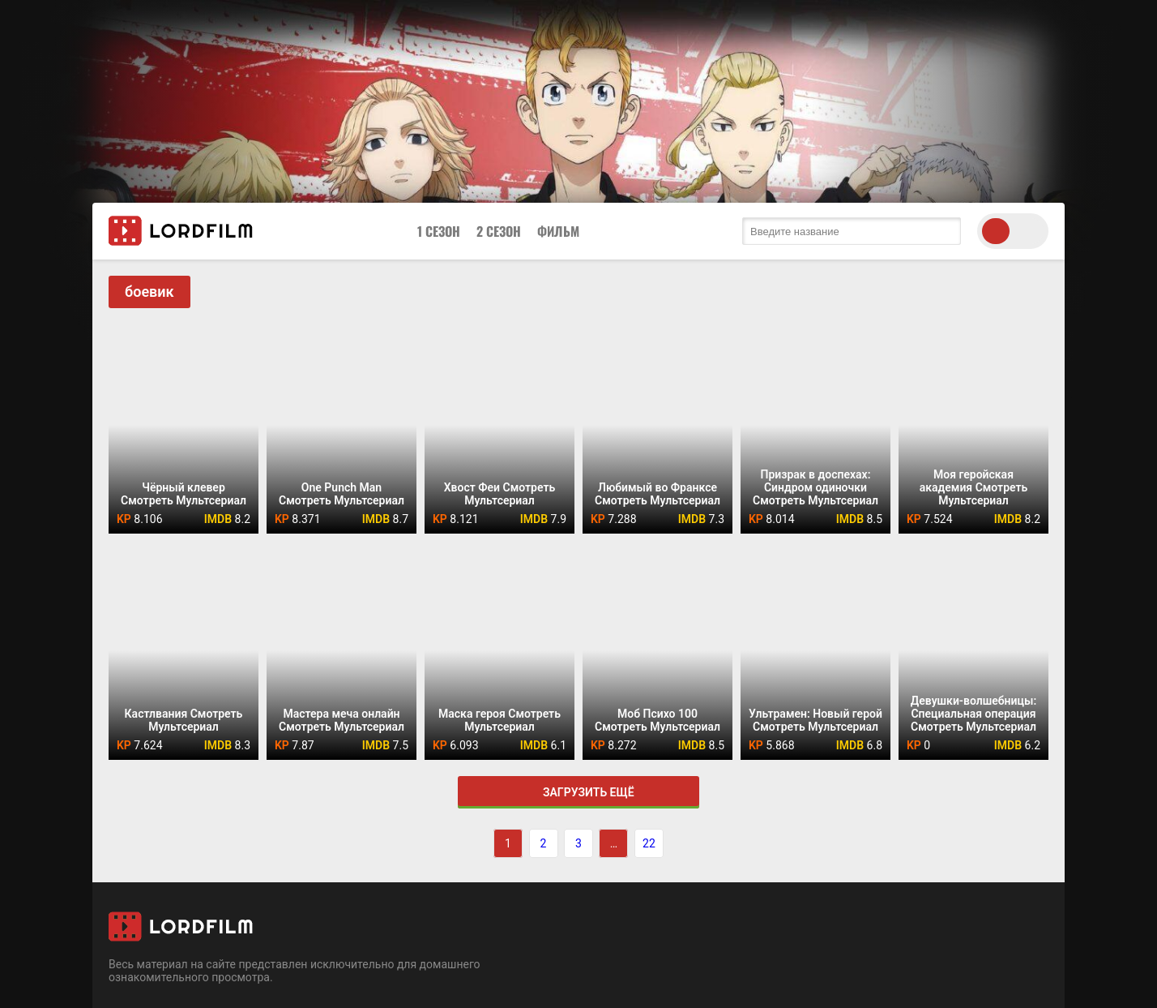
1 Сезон (438, 231)
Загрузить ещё (578, 792)
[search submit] (945, 231)
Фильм (558, 231)
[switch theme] (1012, 231)
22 (649, 843)
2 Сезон (498, 231)
